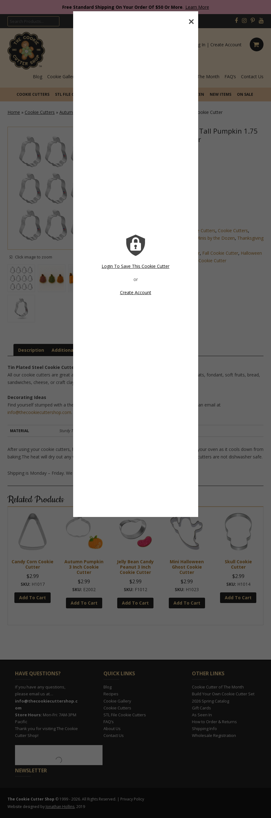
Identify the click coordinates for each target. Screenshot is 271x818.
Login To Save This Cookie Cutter (135, 266)
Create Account (135, 292)
